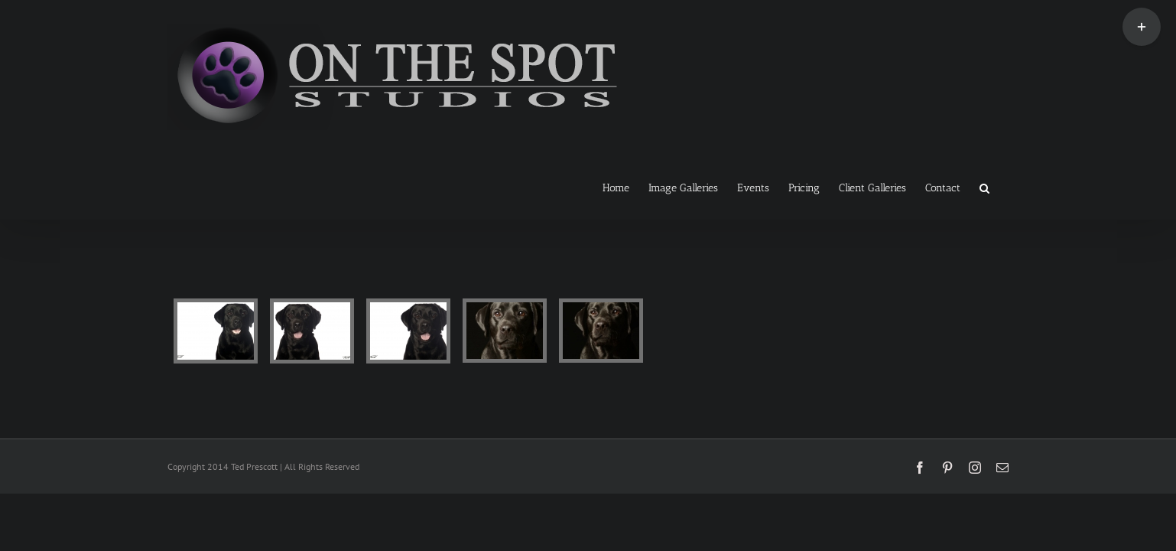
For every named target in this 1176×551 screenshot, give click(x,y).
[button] (1004, 187)
